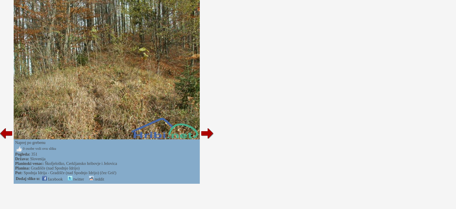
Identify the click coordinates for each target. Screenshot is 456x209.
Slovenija (38, 159)
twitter (76, 179)
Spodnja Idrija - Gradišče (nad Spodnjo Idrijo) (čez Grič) (70, 173)
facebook (52, 179)
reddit (96, 179)
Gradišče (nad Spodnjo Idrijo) (55, 168)
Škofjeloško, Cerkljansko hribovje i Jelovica (81, 163)
